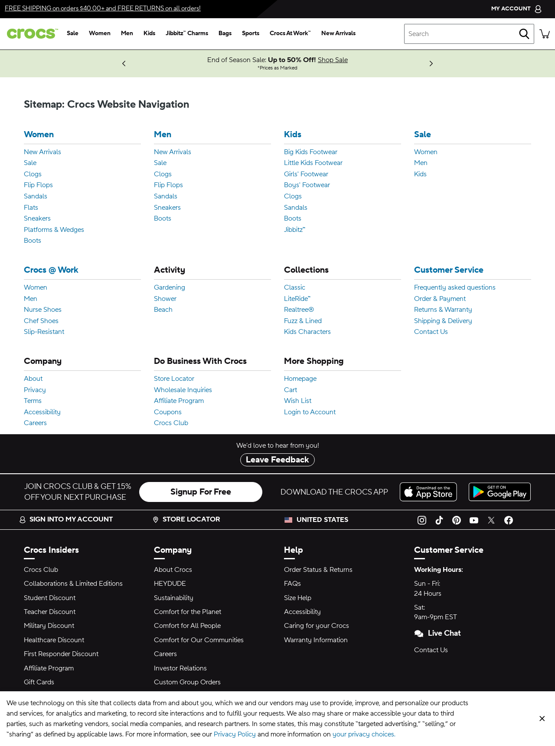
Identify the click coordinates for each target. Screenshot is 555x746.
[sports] (250, 34)
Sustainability (173, 598)
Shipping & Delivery (443, 321)
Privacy (35, 390)
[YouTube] (474, 519)
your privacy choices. (364, 734)
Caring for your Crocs (316, 625)
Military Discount (49, 625)
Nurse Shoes (43, 310)
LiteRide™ (297, 299)
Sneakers (37, 219)
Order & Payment (440, 299)
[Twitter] (491, 519)
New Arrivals (42, 152)
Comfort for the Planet (187, 611)
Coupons (168, 412)
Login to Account (310, 412)
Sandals (35, 197)
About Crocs (173, 569)
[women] (100, 34)
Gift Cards (39, 682)
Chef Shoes (41, 321)
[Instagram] (422, 519)
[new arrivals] (338, 34)
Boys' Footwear (307, 185)
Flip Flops (38, 185)
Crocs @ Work (51, 270)
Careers (35, 423)
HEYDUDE (170, 583)
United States (322, 519)
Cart (290, 390)
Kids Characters (307, 332)
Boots (32, 241)
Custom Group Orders (187, 682)
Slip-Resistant (44, 332)
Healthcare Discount (54, 640)
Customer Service (448, 270)
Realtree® (299, 310)
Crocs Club (171, 423)
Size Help (297, 598)
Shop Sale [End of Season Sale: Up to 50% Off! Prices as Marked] (333, 60)
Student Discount (49, 598)
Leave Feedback (277, 459)
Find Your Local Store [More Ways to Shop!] (45, 63)
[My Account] (516, 9)
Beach (163, 310)
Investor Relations (180, 668)
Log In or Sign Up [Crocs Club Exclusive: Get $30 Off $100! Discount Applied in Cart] (77, 60)
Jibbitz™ (294, 230)
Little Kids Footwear (313, 163)
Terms (33, 401)
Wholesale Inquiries (183, 390)
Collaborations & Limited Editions (73, 583)
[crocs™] (31, 33)
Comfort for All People (187, 625)
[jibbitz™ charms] (186, 34)
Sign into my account (66, 519)
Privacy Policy (235, 734)
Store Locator (174, 379)
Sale (30, 163)
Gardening (169, 288)
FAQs (292, 583)
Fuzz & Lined (303, 321)
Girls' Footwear (306, 174)
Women (39, 134)
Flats (31, 208)
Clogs (33, 174)
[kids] (149, 34)
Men (162, 134)
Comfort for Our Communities (199, 640)
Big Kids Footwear (310, 152)
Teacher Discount (49, 611)
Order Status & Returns (318, 569)
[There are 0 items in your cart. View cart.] (544, 34)
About (33, 379)
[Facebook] (508, 519)
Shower (165, 299)
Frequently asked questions (455, 288)
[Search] (524, 33)
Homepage (300, 379)
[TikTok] (439, 519)
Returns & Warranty (443, 310)
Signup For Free (200, 492)
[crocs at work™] (290, 34)
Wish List (297, 401)
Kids (292, 134)
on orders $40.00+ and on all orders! (103, 8)
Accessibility (42, 412)
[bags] (225, 34)
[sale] (73, 34)
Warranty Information (316, 640)
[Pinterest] (456, 519)
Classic (294, 288)
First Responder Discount (61, 654)
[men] (127, 34)
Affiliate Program (179, 401)
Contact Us (431, 332)
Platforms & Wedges (54, 230)
